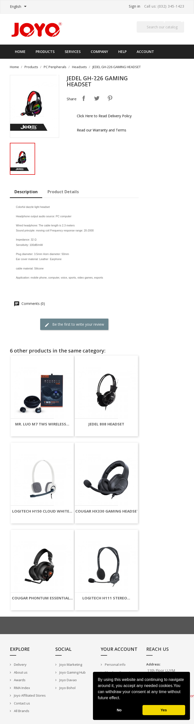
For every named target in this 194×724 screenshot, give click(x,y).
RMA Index (21, 688)
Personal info (115, 664)
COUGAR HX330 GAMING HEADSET (107, 511)
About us (20, 672)
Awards (19, 680)
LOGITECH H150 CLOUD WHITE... (42, 511)
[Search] (160, 27)
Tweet (97, 98)
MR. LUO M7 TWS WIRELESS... (42, 424)
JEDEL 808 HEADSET (106, 424)
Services (73, 51)
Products (45, 51)
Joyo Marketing (70, 664)
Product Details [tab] (63, 191)
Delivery (20, 664)
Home (20, 51)
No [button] (119, 710)
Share (84, 98)
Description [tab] (26, 191)
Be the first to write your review (74, 324)
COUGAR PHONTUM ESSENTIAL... (42, 598)
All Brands (21, 711)
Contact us (21, 703)
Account (145, 51)
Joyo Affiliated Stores (29, 695)
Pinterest (110, 98)
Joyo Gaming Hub (72, 672)
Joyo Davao (68, 680)
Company (99, 51)
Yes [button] (164, 710)
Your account (119, 649)
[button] (122, 698)
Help (122, 51)
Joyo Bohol (67, 688)
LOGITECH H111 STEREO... (106, 598)
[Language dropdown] (19, 7)
